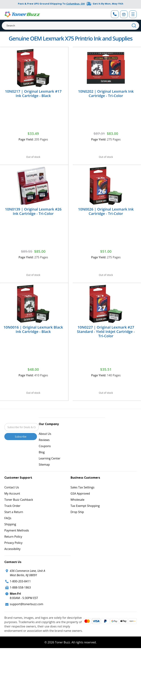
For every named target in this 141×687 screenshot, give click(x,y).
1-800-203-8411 (20, 593)
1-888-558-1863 (20, 599)
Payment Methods (16, 542)
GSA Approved (80, 505)
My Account (12, 505)
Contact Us (11, 499)
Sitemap (44, 476)
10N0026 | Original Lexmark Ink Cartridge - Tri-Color (106, 215)
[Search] (70, 26)
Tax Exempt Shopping (85, 518)
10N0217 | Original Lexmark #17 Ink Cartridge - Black (33, 93)
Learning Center (49, 470)
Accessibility (12, 561)
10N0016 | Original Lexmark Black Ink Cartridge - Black (33, 337)
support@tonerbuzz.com (26, 616)
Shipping (10, 536)
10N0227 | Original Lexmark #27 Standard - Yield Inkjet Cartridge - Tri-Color (106, 339)
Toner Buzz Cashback (18, 511)
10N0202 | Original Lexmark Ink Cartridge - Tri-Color (106, 93)
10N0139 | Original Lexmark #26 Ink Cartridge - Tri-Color (33, 215)
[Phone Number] (115, 14)
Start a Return (13, 524)
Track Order (12, 518)
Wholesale (78, 511)
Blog (42, 464)
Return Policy (13, 548)
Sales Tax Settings (82, 499)
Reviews (44, 452)
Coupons (45, 458)
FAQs (7, 530)
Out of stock (33, 158)
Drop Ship (77, 524)
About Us (45, 446)
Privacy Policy (13, 554)
